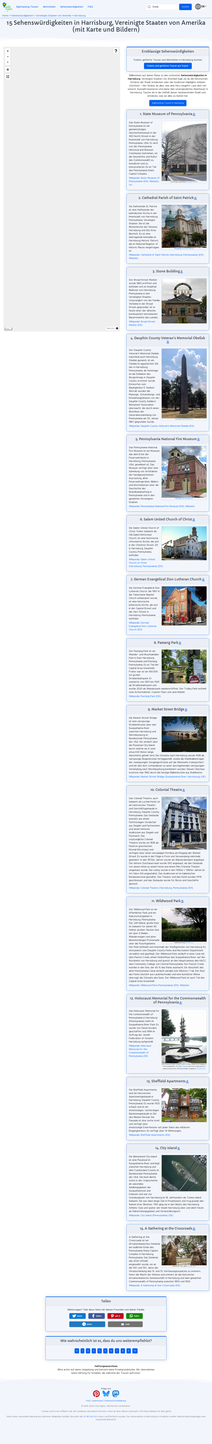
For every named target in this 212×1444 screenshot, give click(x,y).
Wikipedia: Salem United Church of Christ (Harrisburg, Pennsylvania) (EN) (146, 562)
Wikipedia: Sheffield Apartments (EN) (149, 1135)
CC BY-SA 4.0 (189, 248)
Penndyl (178, 419)
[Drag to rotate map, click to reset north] (8, 62)
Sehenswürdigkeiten (71, 7)
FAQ (90, 7)
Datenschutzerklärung (115, 1401)
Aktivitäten (49, 7)
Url (130, 185)
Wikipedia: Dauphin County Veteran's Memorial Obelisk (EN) (161, 426)
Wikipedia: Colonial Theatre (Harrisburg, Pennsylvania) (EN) (161, 888)
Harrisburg (80, 16)
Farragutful (178, 248)
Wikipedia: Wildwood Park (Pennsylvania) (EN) (154, 985)
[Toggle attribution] (117, 328)
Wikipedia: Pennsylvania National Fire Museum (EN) (156, 506)
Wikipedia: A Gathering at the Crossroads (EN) (154, 1285)
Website (154, 181)
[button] (77, 1316)
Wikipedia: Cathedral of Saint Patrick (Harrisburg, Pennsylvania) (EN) (166, 255)
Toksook (185, 1066)
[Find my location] (8, 69)
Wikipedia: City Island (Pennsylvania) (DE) (151, 1215)
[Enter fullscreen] (8, 76)
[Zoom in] (8, 51)
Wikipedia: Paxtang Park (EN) (145, 696)
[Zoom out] (8, 57)
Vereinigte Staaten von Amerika (53, 16)
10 (135, 1351)
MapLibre (111, 328)
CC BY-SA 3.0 (193, 182)
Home (5, 16)
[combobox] (162, 7)
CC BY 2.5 (201, 1068)
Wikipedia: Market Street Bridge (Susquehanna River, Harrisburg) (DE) (167, 777)
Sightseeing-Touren (27, 7)
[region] (61, 189)
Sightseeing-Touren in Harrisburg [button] (168, 103)
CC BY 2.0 (190, 942)
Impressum (97, 1401)
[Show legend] (116, 51)
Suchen (185, 7)
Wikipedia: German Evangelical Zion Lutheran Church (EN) (143, 626)
